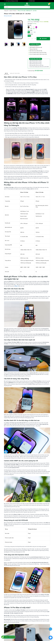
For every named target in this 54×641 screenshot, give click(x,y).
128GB (29, 36)
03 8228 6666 (32, 1)
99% (34, 32)
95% (29, 32)
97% (32, 32)
